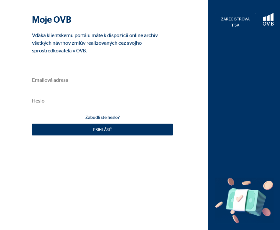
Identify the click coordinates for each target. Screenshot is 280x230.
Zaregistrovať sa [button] (235, 22)
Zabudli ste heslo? (102, 117)
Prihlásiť (102, 129)
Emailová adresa (50, 80)
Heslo (38, 100)
